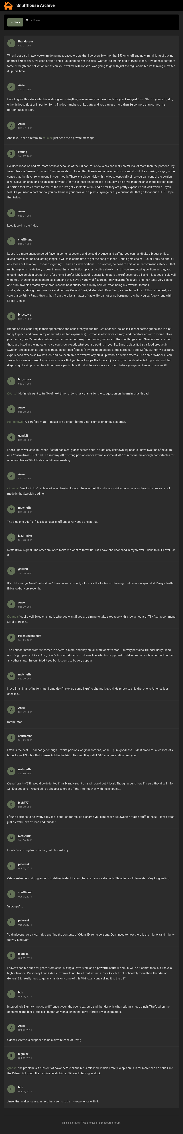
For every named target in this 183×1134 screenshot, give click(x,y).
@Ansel (12, 393)
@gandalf (13, 488)
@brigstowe (15, 422)
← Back (15, 22)
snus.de (47, 138)
